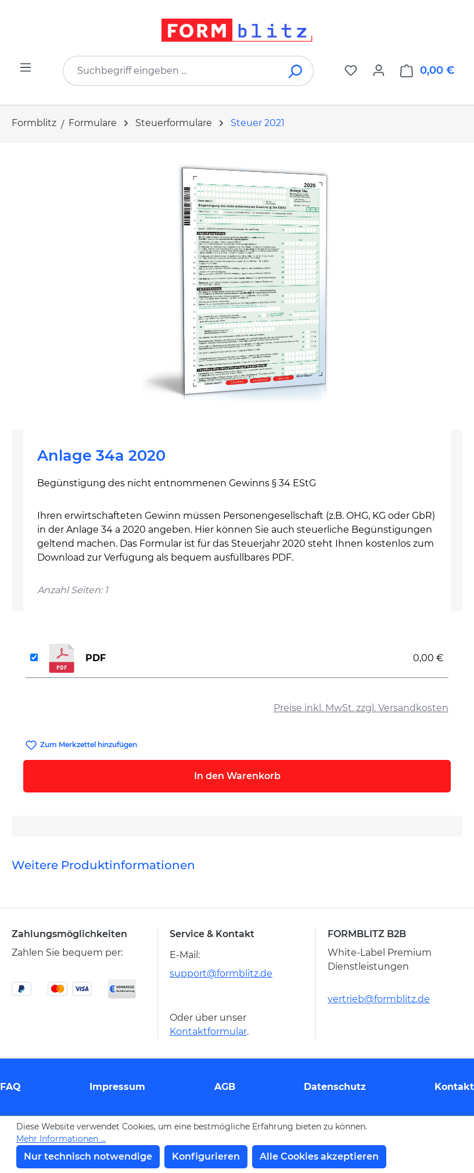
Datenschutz (335, 1086)
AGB (224, 1086)
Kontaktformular (208, 1031)
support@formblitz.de (221, 973)
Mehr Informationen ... (61, 1138)
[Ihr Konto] (379, 70)
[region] (237, 282)
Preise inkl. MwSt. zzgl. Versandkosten (361, 707)
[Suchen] (296, 71)
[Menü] (26, 67)
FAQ (10, 1086)
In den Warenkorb (237, 775)
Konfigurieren (206, 1156)
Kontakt (454, 1086)
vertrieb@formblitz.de (379, 999)
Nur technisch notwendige (88, 1156)
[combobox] (171, 71)
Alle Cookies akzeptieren (319, 1156)
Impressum (117, 1086)
